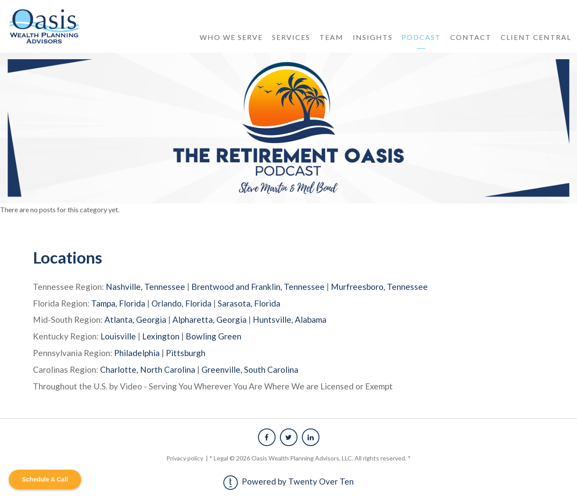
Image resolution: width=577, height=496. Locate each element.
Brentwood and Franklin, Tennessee (258, 287)
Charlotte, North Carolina (147, 368)
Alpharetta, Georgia (209, 319)
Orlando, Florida (181, 303)
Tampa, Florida (118, 303)
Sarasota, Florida (249, 303)
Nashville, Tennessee (145, 287)
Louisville (118, 335)
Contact (470, 37)
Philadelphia (137, 351)
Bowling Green (213, 335)
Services (291, 37)
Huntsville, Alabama (289, 319)
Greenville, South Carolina (249, 368)
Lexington (160, 335)
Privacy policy (185, 456)
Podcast (421, 37)
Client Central (536, 37)
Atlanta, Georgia (135, 319)
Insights (373, 37)
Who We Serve (231, 37)
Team (331, 37)
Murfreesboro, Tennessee (379, 287)
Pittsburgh (185, 351)
